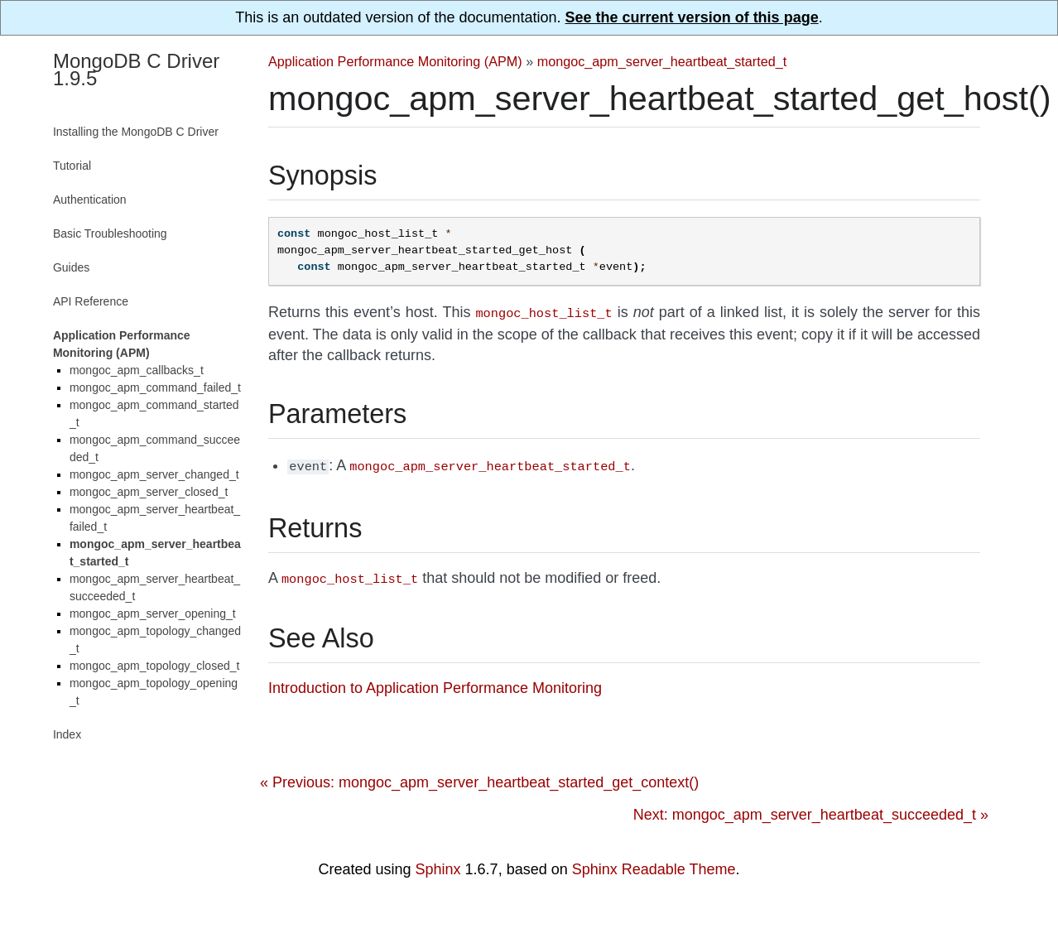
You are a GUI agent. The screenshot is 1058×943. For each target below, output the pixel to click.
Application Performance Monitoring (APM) (395, 61)
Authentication (90, 199)
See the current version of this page (692, 17)
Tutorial (72, 165)
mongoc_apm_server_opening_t (153, 613)
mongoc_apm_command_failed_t (155, 387)
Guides (71, 267)
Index (67, 734)
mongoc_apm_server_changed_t (154, 474)
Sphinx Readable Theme (654, 864)
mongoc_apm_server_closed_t (149, 491)
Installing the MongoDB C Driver (136, 131)
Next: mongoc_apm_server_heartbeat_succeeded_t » (810, 809)
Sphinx (438, 864)
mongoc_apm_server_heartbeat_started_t (661, 61)
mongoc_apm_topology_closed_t (154, 665)
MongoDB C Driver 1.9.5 (136, 69)
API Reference (90, 301)
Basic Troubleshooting (110, 233)
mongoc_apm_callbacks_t (137, 370)
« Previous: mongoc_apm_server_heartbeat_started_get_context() (479, 777)
